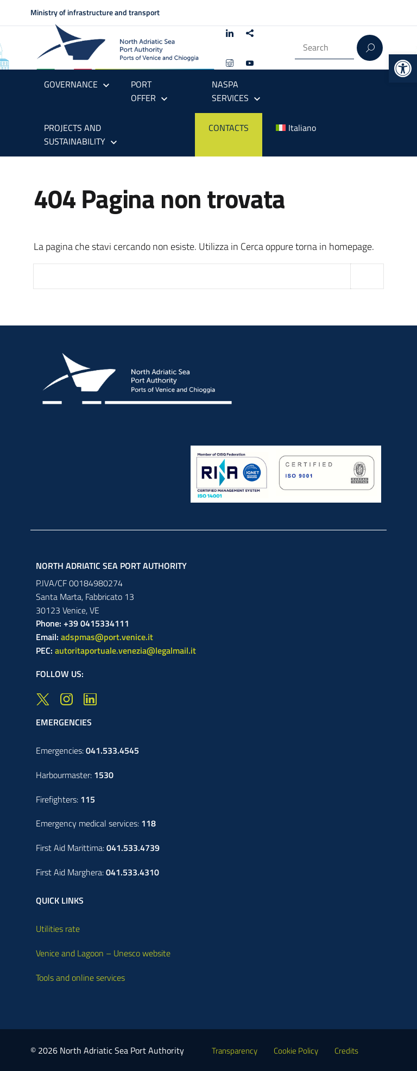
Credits (346, 1050)
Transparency (234, 1050)
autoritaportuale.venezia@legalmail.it (125, 650)
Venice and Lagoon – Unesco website (103, 953)
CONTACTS (228, 127)
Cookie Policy (296, 1050)
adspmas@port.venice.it (107, 636)
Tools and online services (80, 977)
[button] (403, 68)
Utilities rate (58, 928)
